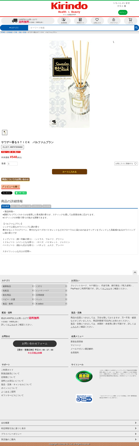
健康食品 (7, 286)
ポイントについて (9, 388)
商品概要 (5, 206)
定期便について (8, 377)
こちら (107, 288)
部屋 (24, 32)
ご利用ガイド (7, 370)
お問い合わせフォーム (35, 343)
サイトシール (77, 364)
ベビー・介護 (9, 299)
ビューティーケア (42, 290)
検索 (136, 27)
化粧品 (6, 290)
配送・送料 (7, 312)
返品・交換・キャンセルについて (16, 384)
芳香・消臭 (18, 32)
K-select (39, 304)
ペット (39, 299)
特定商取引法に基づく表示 (13, 428)
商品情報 (46, 206)
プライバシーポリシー (11, 434)
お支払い (75, 280)
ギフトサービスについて (12, 395)
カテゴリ (6, 280)
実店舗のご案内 (8, 439)
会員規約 (75, 352)
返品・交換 (76, 312)
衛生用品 (7, 295)
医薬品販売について (10, 373)
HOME (3, 32)
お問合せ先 (36, 206)
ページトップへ (135, 272)
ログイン (122, 12)
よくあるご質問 (8, 392)
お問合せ (6, 336)
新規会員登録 (77, 341)
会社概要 (5, 423)
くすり (39, 286)
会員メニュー (77, 336)
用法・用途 (15, 206)
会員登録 (64, 20)
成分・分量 (26, 206)
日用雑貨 (10, 32)
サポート (6, 364)
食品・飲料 (8, 304)
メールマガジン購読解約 (82, 349)
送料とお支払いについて (12, 381)
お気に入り (97, 20)
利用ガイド (80, 20)
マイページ (114, 20)
